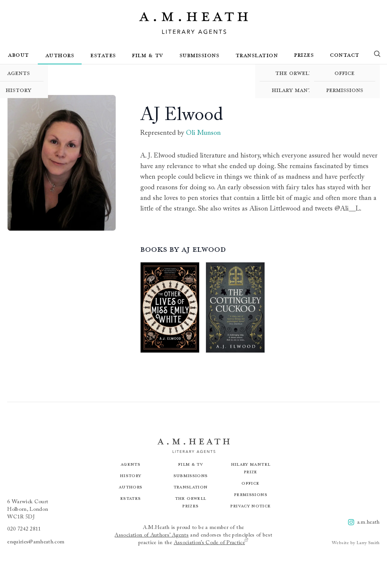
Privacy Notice (250, 505)
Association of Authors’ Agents (152, 535)
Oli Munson (203, 133)
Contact (344, 54)
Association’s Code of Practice (211, 542)
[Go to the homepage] (193, 23)
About (18, 54)
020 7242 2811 (24, 529)
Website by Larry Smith (356, 543)
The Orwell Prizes (304, 73)
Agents (130, 464)
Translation (256, 55)
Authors (59, 55)
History (130, 475)
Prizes (304, 54)
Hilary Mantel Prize (304, 90)
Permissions (344, 90)
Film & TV (147, 55)
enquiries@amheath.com (35, 542)
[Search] (377, 55)
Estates (103, 55)
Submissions (200, 55)
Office (344, 73)
